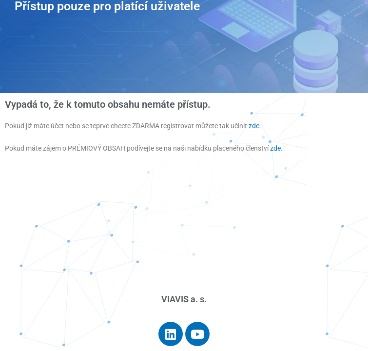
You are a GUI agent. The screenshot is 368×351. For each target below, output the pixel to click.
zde (254, 126)
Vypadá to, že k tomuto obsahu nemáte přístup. (108, 104)
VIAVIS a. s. (184, 299)
